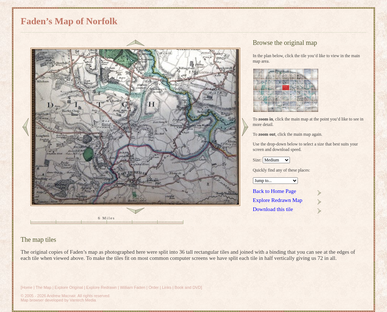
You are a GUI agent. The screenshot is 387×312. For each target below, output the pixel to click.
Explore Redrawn (101, 287)
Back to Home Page (274, 191)
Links (166, 287)
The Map (43, 287)
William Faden (132, 287)
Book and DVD (188, 287)
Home (27, 287)
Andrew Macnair (61, 296)
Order (154, 287)
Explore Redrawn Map (278, 200)
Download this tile (273, 209)
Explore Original (69, 287)
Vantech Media (83, 300)
